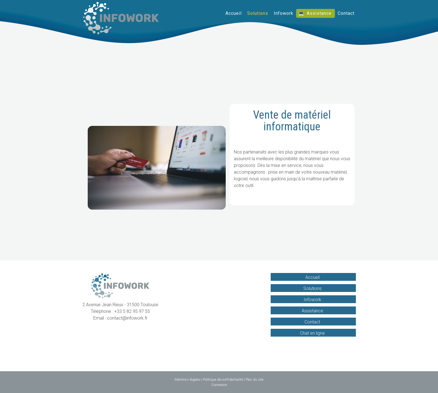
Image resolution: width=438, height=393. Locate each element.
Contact (346, 13)
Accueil (233, 13)
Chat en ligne (312, 333)
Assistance (319, 13)
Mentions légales (188, 379)
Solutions (257, 13)
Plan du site (254, 379)
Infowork (283, 13)
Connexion (219, 385)
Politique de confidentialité (223, 379)
